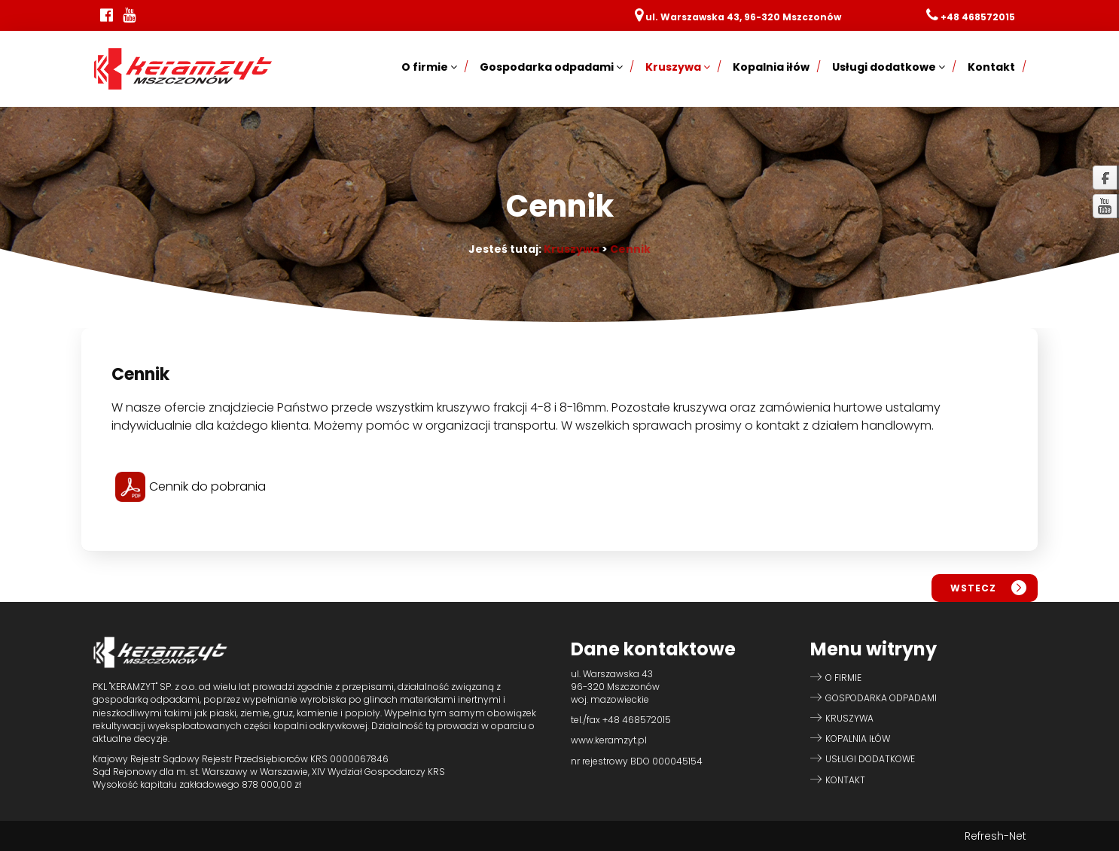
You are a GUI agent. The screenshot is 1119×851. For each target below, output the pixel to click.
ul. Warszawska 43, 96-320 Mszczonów (743, 17)
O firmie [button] (429, 66)
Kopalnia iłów (771, 66)
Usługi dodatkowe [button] (888, 66)
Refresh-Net (995, 835)
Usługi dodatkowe (870, 758)
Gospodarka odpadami (881, 697)
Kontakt (991, 66)
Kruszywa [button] (677, 66)
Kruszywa (571, 249)
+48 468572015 (978, 17)
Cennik (630, 249)
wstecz (973, 588)
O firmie (843, 677)
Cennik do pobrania (190, 486)
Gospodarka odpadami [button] (551, 66)
